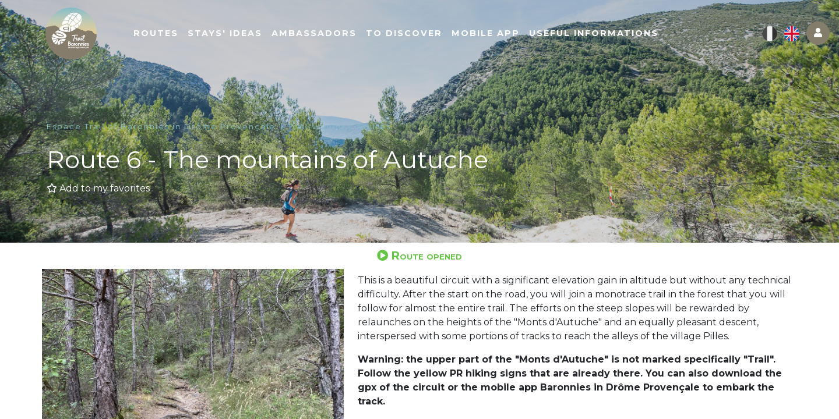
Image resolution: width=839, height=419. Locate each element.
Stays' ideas (228, 33)
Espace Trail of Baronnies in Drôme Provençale (161, 126)
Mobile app (488, 33)
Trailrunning (316, 126)
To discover (407, 33)
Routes (158, 33)
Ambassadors (316, 33)
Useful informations (596, 33)
